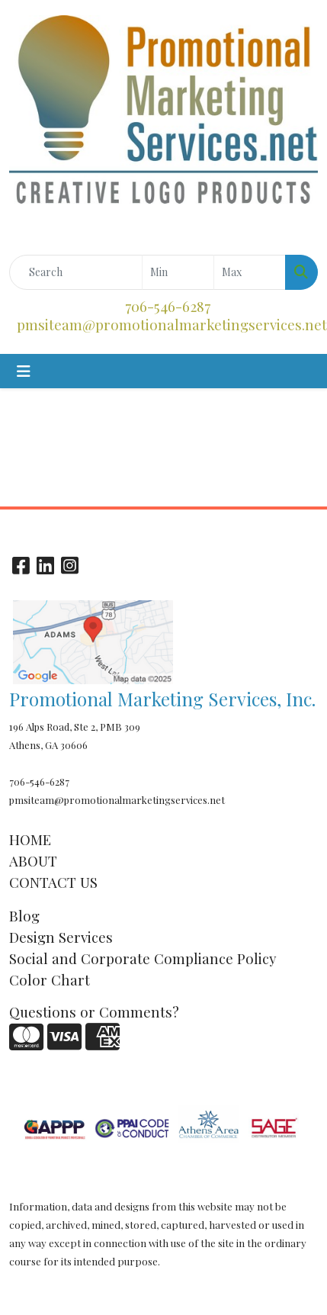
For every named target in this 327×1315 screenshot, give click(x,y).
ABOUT (33, 860)
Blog (24, 915)
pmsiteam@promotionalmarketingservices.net (172, 324)
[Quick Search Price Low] (178, 272)
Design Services (61, 937)
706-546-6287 (167, 306)
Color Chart (49, 979)
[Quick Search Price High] (249, 272)
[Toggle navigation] (24, 371)
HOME (30, 839)
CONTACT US (53, 882)
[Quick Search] (76, 272)
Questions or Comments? (94, 1011)
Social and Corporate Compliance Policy (143, 958)
